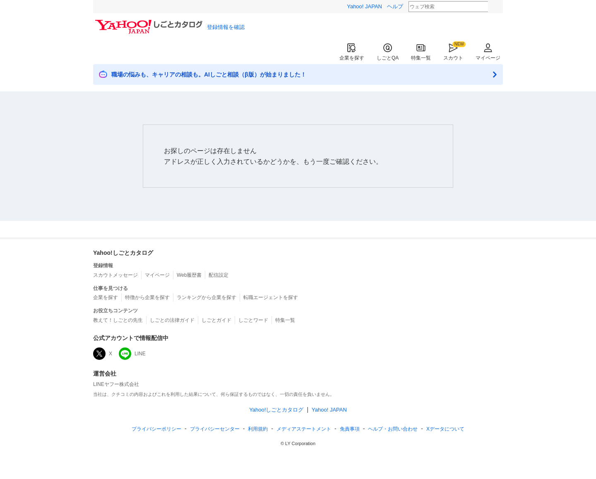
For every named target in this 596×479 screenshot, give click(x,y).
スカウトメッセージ (115, 275)
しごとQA (388, 52)
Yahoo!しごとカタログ (276, 410)
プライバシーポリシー (156, 429)
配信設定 (218, 275)
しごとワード (253, 320)
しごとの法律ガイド (172, 320)
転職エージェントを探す (270, 297)
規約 (258, 429)
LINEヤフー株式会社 (116, 384)
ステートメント (303, 429)
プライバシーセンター (215, 429)
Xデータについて (445, 429)
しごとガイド (216, 320)
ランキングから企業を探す (206, 297)
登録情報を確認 (226, 27)
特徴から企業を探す (147, 297)
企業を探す (351, 52)
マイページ (488, 52)
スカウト (453, 52)
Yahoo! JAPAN (364, 6)
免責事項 (350, 429)
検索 (493, 7)
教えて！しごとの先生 (118, 320)
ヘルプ (395, 6)
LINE (132, 353)
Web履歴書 (189, 275)
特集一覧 (421, 52)
